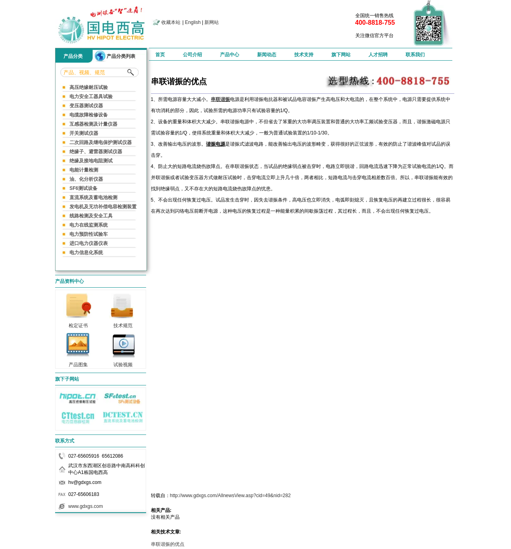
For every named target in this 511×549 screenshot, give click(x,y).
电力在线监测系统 (88, 225)
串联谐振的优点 (167, 544)
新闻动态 (266, 54)
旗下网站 (341, 54)
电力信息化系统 (86, 252)
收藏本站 (170, 22)
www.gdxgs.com (85, 506)
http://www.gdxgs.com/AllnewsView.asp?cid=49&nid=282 (230, 495)
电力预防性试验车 (88, 234)
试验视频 (123, 362)
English (192, 22)
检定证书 (78, 323)
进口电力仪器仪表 (88, 243)
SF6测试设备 (83, 188)
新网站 (211, 22)
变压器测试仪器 (86, 106)
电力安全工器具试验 (91, 96)
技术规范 (123, 323)
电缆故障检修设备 (88, 115)
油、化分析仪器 (86, 179)
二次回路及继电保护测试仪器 (100, 142)
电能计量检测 (83, 170)
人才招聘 (378, 54)
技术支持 (303, 54)
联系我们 (415, 54)
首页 (160, 54)
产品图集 (78, 362)
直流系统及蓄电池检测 (93, 197)
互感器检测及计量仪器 (93, 124)
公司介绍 (192, 54)
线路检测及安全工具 (91, 216)
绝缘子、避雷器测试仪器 (95, 151)
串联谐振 (220, 99)
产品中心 (229, 54)
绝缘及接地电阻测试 (91, 161)
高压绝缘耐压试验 (88, 87)
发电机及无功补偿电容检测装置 (103, 206)
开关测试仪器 (83, 133)
